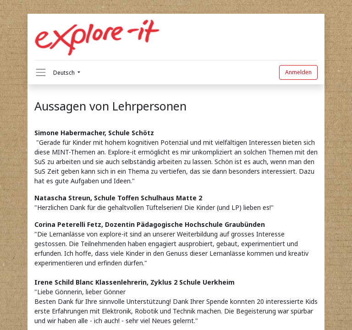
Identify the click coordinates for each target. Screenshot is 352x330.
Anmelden (298, 72)
